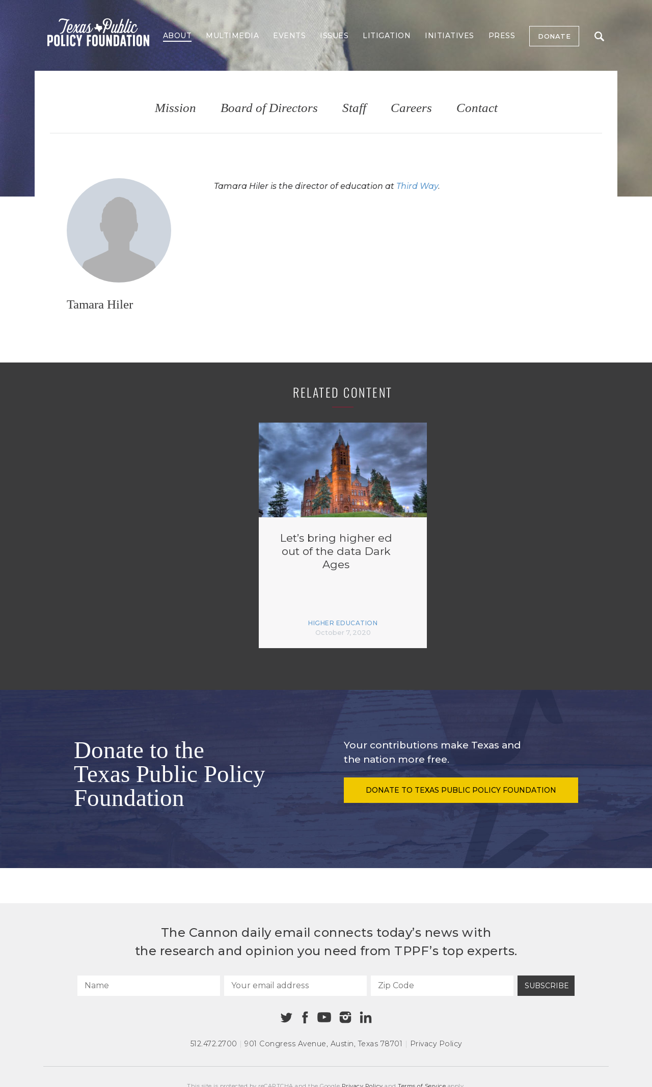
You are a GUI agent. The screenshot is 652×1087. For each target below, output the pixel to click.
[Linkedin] (365, 1017)
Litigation (387, 35)
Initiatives (449, 35)
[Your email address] (295, 985)
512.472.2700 (214, 1043)
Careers (411, 108)
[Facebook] (305, 1017)
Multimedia (232, 35)
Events (289, 35)
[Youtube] (324, 1018)
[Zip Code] (442, 985)
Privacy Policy (436, 1043)
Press (501, 35)
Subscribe (547, 985)
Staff (354, 108)
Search (599, 36)
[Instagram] (345, 1017)
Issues (334, 35)
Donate (554, 36)
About (177, 35)
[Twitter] (286, 1017)
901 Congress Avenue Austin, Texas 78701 (323, 1043)
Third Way (417, 186)
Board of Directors (269, 108)
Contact (477, 108)
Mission (175, 108)
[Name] (148, 985)
